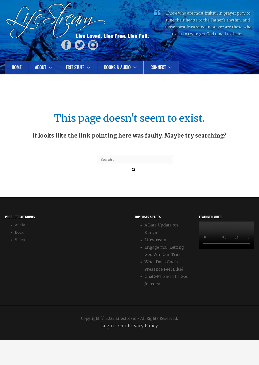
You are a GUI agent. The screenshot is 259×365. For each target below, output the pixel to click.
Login (107, 326)
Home (16, 67)
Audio (20, 225)
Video (20, 240)
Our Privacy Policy (138, 326)
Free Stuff (75, 67)
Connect (158, 67)
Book (19, 232)
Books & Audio (117, 67)
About (40, 67)
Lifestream (155, 239)
